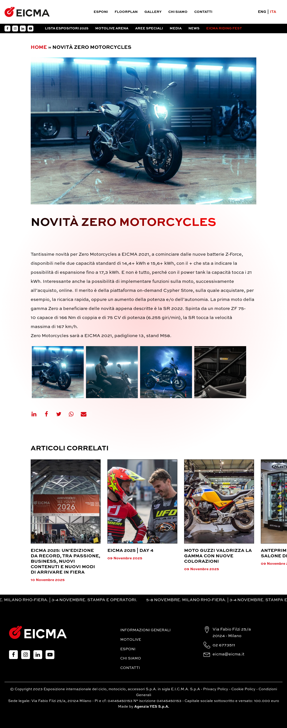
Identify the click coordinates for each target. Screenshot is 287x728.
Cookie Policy (243, 689)
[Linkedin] (36, 414)
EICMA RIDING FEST (224, 28)
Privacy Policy (215, 689)
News (193, 28)
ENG (262, 12)
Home (39, 47)
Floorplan (126, 12)
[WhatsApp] (74, 414)
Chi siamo (177, 12)
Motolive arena (111, 28)
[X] (61, 414)
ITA (273, 12)
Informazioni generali (145, 630)
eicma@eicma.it (228, 654)
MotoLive (130, 640)
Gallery (153, 12)
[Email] (86, 414)
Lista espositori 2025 (66, 28)
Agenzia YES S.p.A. (151, 707)
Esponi (101, 12)
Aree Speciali (149, 28)
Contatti (203, 12)
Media (176, 28)
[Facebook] (49, 414)
